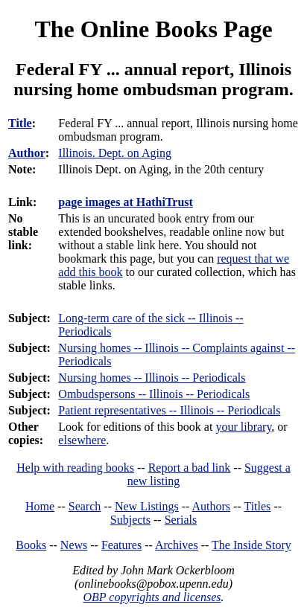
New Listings (147, 506)
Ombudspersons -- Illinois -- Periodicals (154, 394)
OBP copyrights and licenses (152, 597)
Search (85, 506)
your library (243, 426)
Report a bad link (189, 467)
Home (39, 506)
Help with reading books (75, 467)
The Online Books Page (153, 29)
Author (26, 153)
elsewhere (82, 440)
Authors (211, 506)
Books (31, 545)
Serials (181, 519)
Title (20, 123)
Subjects (130, 519)
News (73, 545)
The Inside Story (251, 545)
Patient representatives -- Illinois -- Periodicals (169, 410)
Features (121, 545)
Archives (176, 545)
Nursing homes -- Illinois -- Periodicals (151, 377)
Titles (257, 506)
